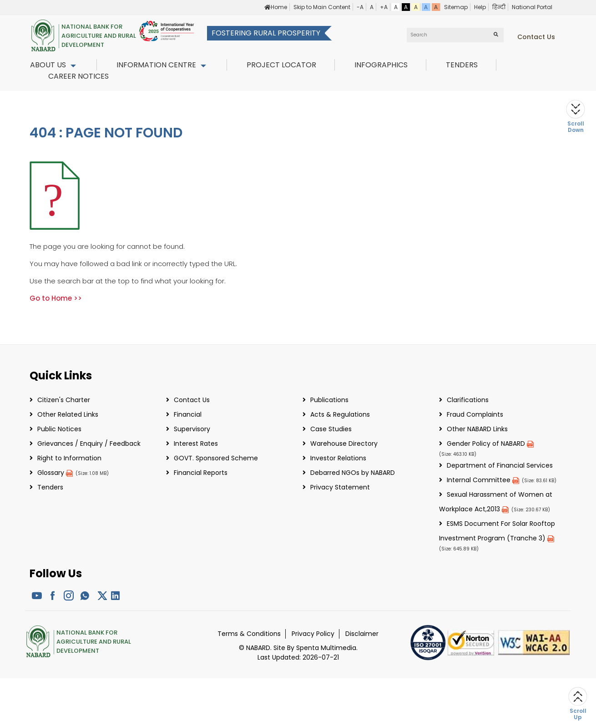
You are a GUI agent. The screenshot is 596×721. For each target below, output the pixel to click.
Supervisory (192, 429)
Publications (329, 399)
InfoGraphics (381, 65)
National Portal (532, 7)
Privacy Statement (340, 487)
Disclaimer (362, 633)
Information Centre (156, 65)
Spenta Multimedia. (327, 647)
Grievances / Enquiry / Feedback (89, 443)
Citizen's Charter (63, 399)
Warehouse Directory (344, 443)
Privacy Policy (313, 633)
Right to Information (69, 458)
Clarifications (468, 399)
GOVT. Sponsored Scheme (216, 458)
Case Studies (331, 429)
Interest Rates (196, 443)
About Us (48, 65)
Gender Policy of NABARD (490, 443)
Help (480, 7)
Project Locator (281, 65)
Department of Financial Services (500, 465)
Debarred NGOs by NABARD (352, 472)
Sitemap (456, 7)
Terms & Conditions (249, 633)
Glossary (55, 472)
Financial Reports (200, 472)
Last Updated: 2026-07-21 (298, 657)
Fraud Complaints (475, 414)
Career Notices (78, 76)
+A (384, 7)
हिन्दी (498, 7)
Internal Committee (483, 479)
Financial (188, 414)
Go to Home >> (56, 298)
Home (275, 7)
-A (360, 7)
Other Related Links (67, 414)
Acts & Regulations (340, 414)
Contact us (536, 36)
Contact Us (192, 399)
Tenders (462, 65)
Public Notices (59, 429)
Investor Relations (338, 458)
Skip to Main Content (321, 7)
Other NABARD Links (477, 429)
